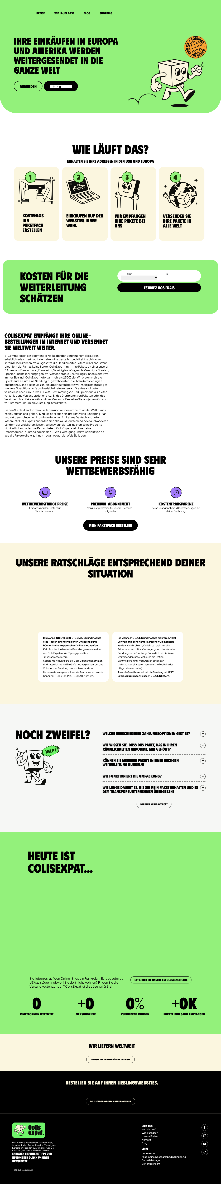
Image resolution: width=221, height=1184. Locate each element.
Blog (87, 13)
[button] (154, 733)
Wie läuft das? (64, 13)
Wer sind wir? (149, 1129)
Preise (40, 13)
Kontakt (146, 1139)
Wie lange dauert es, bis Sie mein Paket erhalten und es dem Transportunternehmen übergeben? (150, 789)
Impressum (148, 1153)
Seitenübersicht (151, 1163)
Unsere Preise (150, 1136)
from (129, 274)
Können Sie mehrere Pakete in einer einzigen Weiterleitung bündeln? (141, 762)
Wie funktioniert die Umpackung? (132, 776)
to (167, 274)
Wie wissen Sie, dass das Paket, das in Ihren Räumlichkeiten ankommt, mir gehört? (140, 747)
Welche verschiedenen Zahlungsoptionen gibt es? (146, 733)
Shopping (106, 13)
